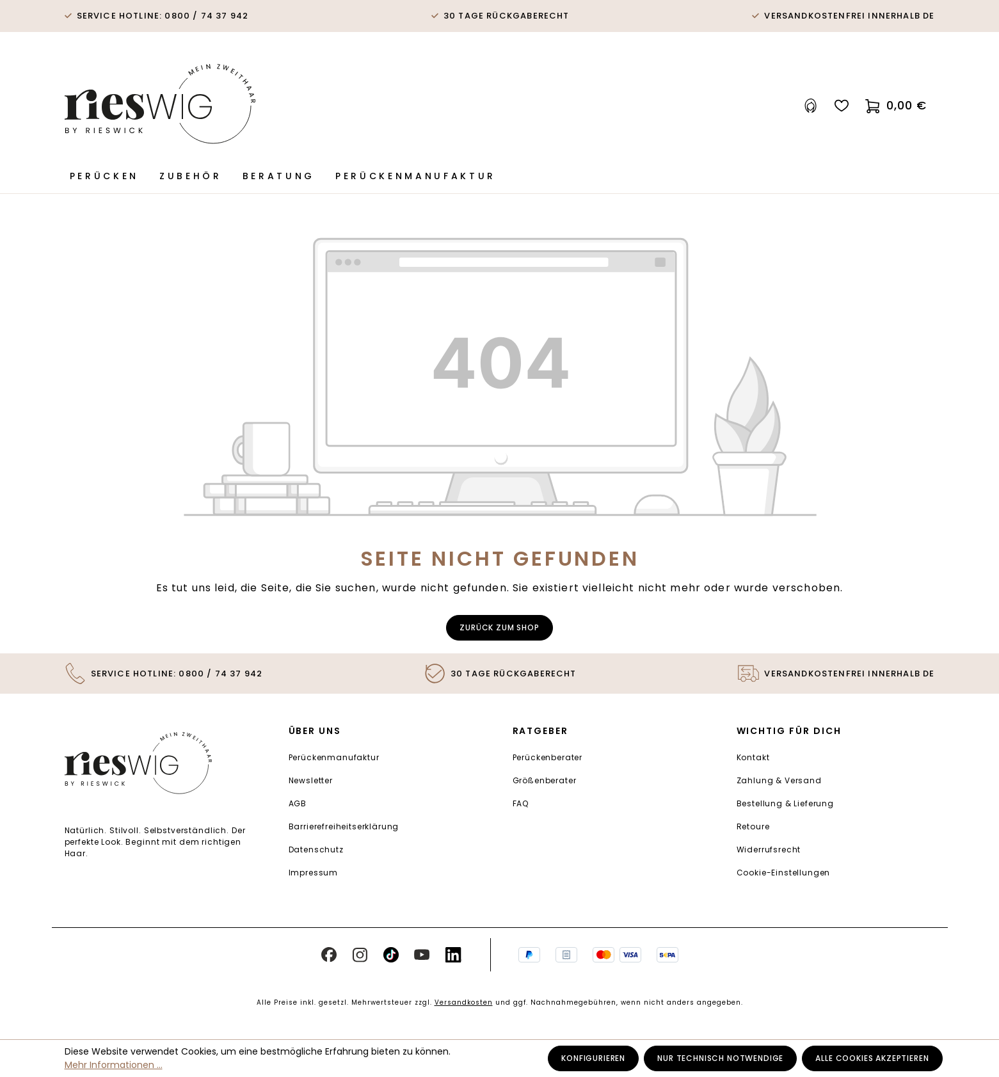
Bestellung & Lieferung (785, 803)
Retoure (753, 826)
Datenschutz (316, 849)
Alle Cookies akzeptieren (872, 1058)
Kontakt (753, 757)
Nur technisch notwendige (720, 1058)
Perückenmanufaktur (334, 757)
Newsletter (311, 780)
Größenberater (545, 780)
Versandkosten (464, 1002)
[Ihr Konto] (810, 106)
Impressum (314, 872)
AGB (298, 803)
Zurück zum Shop (499, 627)
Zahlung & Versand (779, 780)
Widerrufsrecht (769, 849)
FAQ (521, 803)
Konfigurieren (593, 1058)
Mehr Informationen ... (114, 1064)
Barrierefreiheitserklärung (344, 826)
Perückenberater (548, 757)
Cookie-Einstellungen (784, 872)
